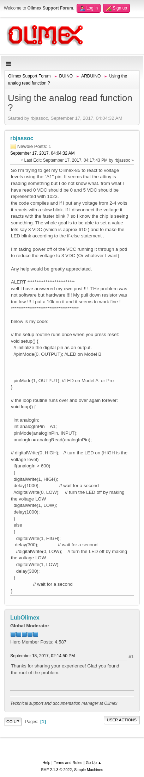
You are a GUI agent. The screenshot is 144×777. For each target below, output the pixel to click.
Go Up (12, 722)
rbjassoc (22, 138)
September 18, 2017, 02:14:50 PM (42, 655)
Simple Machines (88, 769)
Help (46, 762)
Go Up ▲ (94, 762)
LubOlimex (25, 618)
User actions (122, 720)
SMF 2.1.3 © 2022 (56, 769)
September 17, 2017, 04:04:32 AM (42, 153)
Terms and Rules (68, 762)
